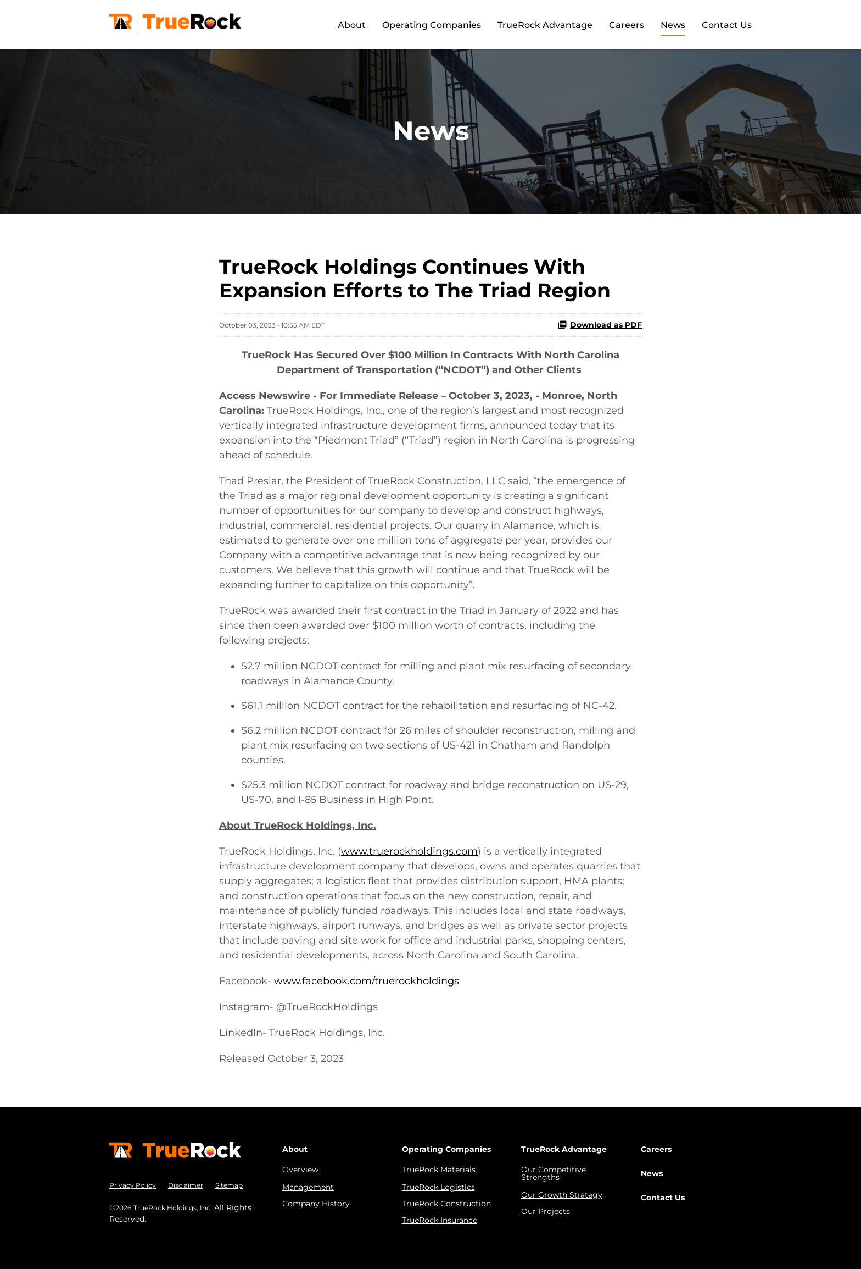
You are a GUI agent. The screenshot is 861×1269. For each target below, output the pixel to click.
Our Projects (545, 1211)
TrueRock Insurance (439, 1220)
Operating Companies (431, 25)
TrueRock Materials (439, 1169)
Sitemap (229, 1185)
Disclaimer (185, 1185)
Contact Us (727, 25)
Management (308, 1187)
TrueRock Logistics (438, 1187)
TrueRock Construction (446, 1204)
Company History (316, 1204)
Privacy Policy (132, 1185)
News (673, 25)
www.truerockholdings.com (409, 851)
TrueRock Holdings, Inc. (172, 1208)
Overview (300, 1169)
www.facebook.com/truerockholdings (366, 981)
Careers (626, 25)
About (352, 25)
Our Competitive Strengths (553, 1173)
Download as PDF (599, 325)
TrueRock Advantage (544, 25)
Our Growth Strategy (561, 1195)
